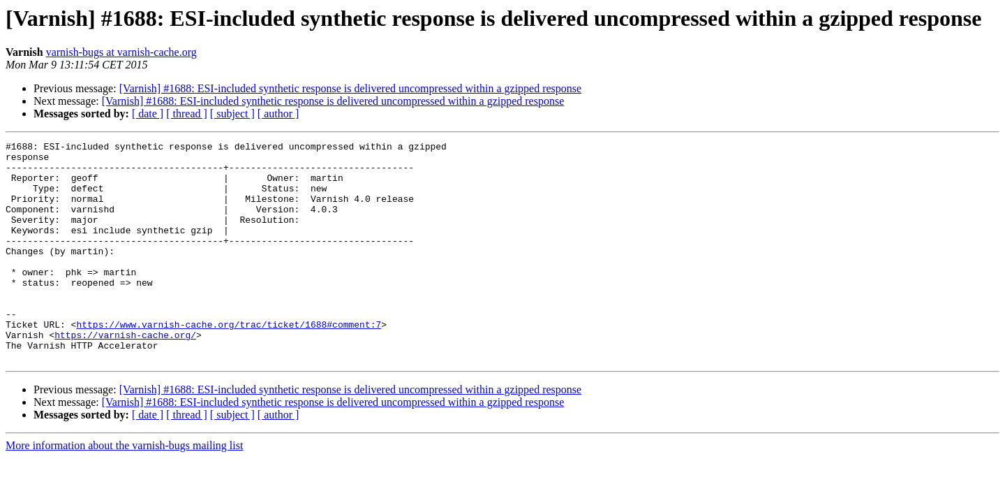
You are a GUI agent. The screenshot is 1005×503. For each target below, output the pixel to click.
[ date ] (147, 113)
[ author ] (278, 113)
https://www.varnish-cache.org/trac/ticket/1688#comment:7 (228, 362)
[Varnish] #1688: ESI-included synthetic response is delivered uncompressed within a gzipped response (350, 88)
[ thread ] (186, 113)
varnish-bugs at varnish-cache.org (121, 52)
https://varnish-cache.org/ (125, 374)
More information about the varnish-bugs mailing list (124, 489)
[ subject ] (232, 113)
